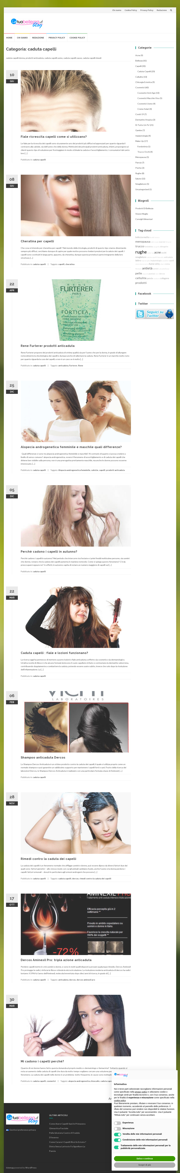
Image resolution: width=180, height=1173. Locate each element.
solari (162, 264)
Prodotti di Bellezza (144, 208)
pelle (138, 273)
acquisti (145, 274)
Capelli (138, 66)
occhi (163, 252)
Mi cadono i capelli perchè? (42, 1061)
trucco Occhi (143, 152)
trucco (139, 246)
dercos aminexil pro (86, 980)
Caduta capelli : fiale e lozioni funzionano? (54, 653)
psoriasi (152, 274)
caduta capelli (39, 159)
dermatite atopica (143, 119)
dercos (75, 878)
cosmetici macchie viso (148, 98)
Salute (138, 178)
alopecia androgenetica (79, 1081)
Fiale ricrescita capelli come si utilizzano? (54, 136)
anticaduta (63, 365)
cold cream (154, 242)
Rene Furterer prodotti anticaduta (48, 346)
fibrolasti (138, 269)
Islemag (10, 1167)
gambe (138, 130)
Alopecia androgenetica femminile (74, 470)
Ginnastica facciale (58, 1128)
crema (167, 264)
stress (157, 237)
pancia (138, 162)
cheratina (69, 264)
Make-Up (139, 141)
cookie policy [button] (120, 1100)
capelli (61, 264)
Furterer (73, 365)
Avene (152, 264)
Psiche (138, 168)
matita (146, 237)
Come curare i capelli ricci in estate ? (67, 1142)
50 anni (168, 242)
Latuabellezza (164, 269)
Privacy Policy (146, 10)
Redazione (162, 10)
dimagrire (164, 247)
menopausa (140, 157)
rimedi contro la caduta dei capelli (95, 878)
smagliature (140, 184)
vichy (157, 264)
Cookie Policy (131, 10)
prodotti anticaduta (115, 470)
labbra (138, 260)
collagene (164, 278)
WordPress (31, 1167)
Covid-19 (139, 114)
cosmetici (51, 1081)
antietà (147, 268)
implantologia (141, 135)
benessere (144, 264)
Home (9, 37)
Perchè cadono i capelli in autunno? (49, 551)
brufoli (152, 237)
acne (137, 55)
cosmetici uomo (145, 103)
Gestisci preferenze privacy (21, 1130)
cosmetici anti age (146, 93)
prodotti (141, 282)
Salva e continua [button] (145, 1158)
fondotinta (142, 146)
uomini (155, 269)
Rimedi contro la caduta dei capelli (48, 859)
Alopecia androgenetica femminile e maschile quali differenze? (71, 447)
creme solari (143, 109)
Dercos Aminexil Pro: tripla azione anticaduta (56, 960)
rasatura (156, 278)
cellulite (139, 77)
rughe (138, 173)
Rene (80, 365)
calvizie (94, 470)
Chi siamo (116, 10)
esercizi (162, 242)
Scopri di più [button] (144, 1165)
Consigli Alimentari (144, 219)
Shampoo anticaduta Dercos (43, 757)
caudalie (165, 261)
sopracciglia (146, 261)
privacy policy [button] (141, 1092)
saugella (156, 247)
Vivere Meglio (141, 214)
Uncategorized (142, 189)
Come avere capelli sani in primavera (67, 1123)
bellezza (139, 60)
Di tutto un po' (142, 125)
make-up (150, 253)
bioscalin (95, 1081)
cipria (137, 264)
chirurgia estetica (143, 82)
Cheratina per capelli (37, 241)
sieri (157, 274)
